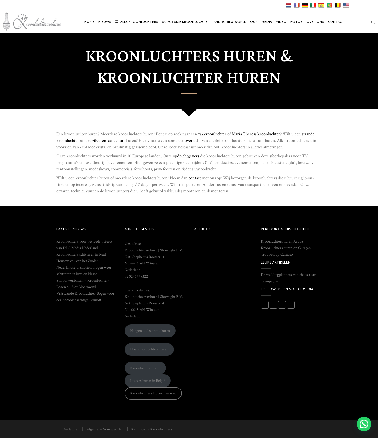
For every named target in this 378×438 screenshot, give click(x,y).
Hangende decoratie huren (150, 330)
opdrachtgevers (186, 156)
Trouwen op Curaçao (277, 254)
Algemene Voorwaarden (105, 429)
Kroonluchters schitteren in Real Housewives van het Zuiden (81, 258)
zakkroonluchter (212, 134)
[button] (364, 424)
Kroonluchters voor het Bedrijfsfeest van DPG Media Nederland (84, 244)
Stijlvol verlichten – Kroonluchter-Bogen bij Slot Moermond (82, 284)
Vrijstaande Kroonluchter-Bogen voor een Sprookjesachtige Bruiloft (85, 297)
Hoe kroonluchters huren (149, 349)
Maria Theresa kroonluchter (256, 134)
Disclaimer (70, 429)
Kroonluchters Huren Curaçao (153, 393)
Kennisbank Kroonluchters (151, 429)
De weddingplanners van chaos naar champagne (288, 278)
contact (195, 178)
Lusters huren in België (147, 380)
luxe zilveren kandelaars (104, 140)
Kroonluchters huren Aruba (282, 241)
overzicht (193, 140)
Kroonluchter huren (145, 368)
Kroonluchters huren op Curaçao (286, 247)
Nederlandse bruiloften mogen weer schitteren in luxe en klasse (83, 271)
